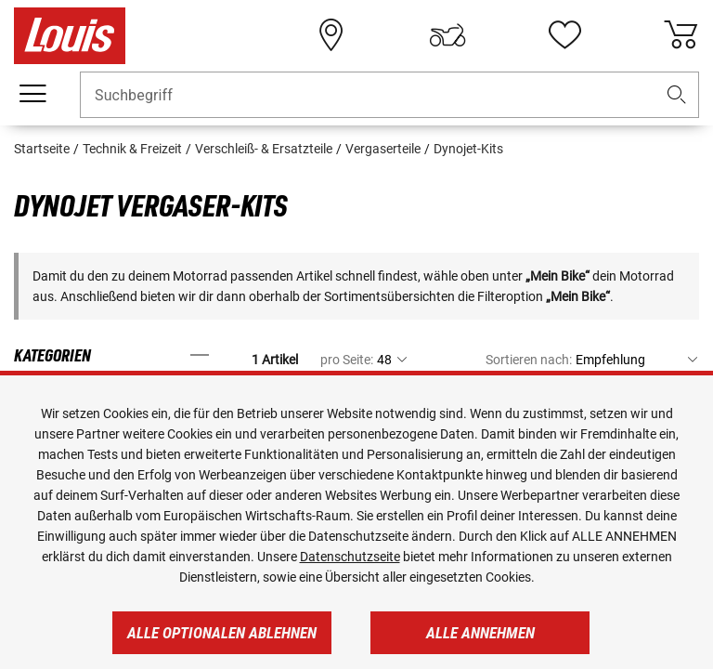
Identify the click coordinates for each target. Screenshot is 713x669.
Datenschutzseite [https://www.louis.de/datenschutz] (350, 556)
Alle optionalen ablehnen (222, 632)
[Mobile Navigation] (32, 94)
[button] (677, 95)
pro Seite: (346, 359)
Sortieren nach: (529, 359)
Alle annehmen (480, 632)
